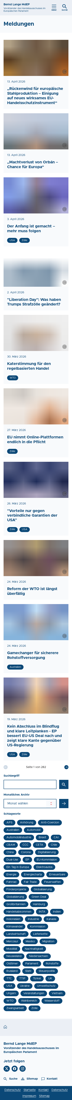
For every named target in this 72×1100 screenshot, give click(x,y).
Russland (12, 971)
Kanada (51, 919)
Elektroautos (44, 867)
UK (50, 978)
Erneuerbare (57, 874)
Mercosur (12, 941)
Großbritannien (15, 904)
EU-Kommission (47, 859)
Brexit (42, 837)
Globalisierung (43, 889)
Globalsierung (15, 896)
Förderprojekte (16, 889)
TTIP (22, 978)
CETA (39, 844)
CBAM (10, 844)
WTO (10, 1000)
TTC (9, 978)
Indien (57, 911)
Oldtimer (12, 963)
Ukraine (25, 985)
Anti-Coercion (50, 822)
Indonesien (13, 919)
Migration (48, 941)
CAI (56, 837)
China (10, 852)
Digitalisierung (47, 852)
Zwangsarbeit (15, 1008)
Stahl (28, 971)
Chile (54, 844)
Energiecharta (33, 874)
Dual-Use (12, 859)
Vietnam (57, 993)
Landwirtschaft (16, 934)
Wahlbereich (29, 1000)
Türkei (37, 978)
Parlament (31, 963)
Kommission (37, 926)
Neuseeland (14, 956)
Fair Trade (30, 882)
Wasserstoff (52, 1000)
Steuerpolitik (47, 971)
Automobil (33, 829)
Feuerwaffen (52, 882)
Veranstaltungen (33, 993)
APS (9, 822)
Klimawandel (14, 926)
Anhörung (26, 822)
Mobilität (11, 948)
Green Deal (39, 896)
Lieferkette (40, 934)
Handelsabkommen (18, 911)
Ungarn (11, 993)
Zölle (34, 1008)
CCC (25, 844)
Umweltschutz (46, 985)
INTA (42, 911)
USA (9, 985)
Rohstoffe (52, 963)
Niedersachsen (38, 956)
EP (27, 859)
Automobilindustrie (18, 837)
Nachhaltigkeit (34, 948)
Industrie (33, 919)
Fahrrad (11, 882)
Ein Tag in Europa (17, 867)
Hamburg (39, 904)
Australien (12, 829)
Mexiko (30, 941)
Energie (11, 874)
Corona (25, 852)
